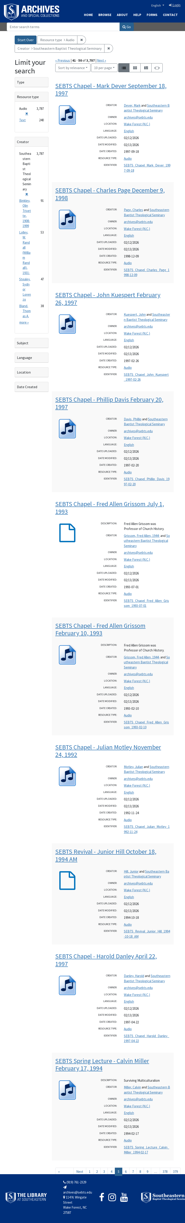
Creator (23, 142)
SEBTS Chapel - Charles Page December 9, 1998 (110, 194)
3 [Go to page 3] (104, 1171)
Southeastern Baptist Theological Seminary (147, 541)
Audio (128, 158)
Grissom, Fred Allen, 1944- (142, 536)
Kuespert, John (135, 314)
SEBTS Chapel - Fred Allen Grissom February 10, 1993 (100, 629)
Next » (101, 60)
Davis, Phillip (132, 419)
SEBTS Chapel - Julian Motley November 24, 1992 (108, 751)
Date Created (27, 387)
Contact (170, 15)
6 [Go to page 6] (126, 1171)
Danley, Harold (134, 976)
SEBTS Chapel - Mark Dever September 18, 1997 (110, 89)
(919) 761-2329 (74, 1182)
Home (88, 15)
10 (103, 67)
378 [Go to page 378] (165, 1171)
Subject (22, 343)
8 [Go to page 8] (140, 1171)
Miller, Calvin (132, 1087)
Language (24, 357)
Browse (104, 15)
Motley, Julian (133, 767)
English (156, 5)
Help (137, 15)
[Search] (63, 27)
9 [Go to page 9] (147, 1171)
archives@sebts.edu (138, 117)
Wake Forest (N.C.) (137, 124)
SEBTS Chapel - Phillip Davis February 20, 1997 (109, 403)
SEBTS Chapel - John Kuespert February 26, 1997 (107, 298)
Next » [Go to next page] (79, 1173)
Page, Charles (133, 210)
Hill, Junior (131, 871)
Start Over (26, 40)
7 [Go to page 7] (133, 1171)
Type (20, 82)
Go (127, 27)
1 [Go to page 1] (89, 1171)
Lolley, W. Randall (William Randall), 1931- (24, 252)
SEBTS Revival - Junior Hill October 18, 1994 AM (105, 855)
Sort (71, 67)
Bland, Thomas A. (25, 311)
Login (174, 5)
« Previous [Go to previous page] (64, 1173)
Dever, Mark (132, 105)
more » (24, 322)
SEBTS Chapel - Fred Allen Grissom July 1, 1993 (109, 508)
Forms (152, 15)
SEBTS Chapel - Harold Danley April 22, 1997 (106, 960)
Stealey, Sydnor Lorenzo (25, 289)
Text (22, 120)
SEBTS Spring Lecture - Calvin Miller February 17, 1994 (102, 1064)
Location (24, 372)
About (122, 15)
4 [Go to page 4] (111, 1171)
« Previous (62, 60)
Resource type (28, 97)
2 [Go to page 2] (97, 1171)
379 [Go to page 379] (175, 1171)
